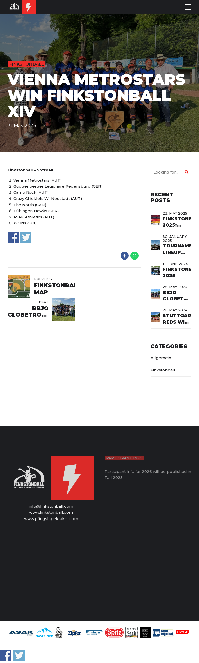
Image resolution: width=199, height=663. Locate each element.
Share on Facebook (13, 237)
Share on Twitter (25, 237)
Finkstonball (26, 64)
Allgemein (161, 357)
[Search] (186, 172)
